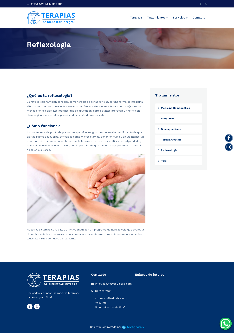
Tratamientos (156, 17)
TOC (162, 160)
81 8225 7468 (103, 291)
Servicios (179, 17)
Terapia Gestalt (169, 139)
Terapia (135, 17)
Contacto (199, 17)
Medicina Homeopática (174, 107)
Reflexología (167, 150)
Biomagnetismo (169, 129)
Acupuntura (167, 118)
